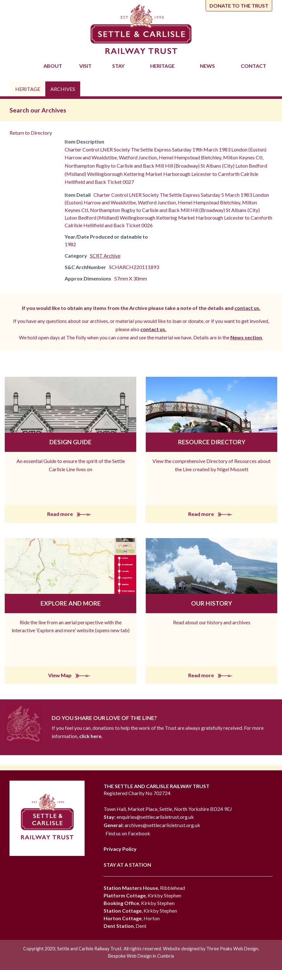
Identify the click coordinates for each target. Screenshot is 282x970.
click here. (90, 736)
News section (246, 337)
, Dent (125, 926)
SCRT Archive (105, 256)
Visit (86, 66)
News (208, 66)
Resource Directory (211, 442)
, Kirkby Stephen (142, 895)
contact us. (247, 308)
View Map (70, 675)
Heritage (163, 66)
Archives (62, 89)
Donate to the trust (238, 6)
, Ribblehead (144, 888)
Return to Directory (31, 133)
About (53, 66)
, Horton (132, 918)
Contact (253, 66)
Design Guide (70, 442)
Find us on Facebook (128, 833)
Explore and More (71, 603)
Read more (70, 514)
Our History (211, 603)
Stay (119, 66)
